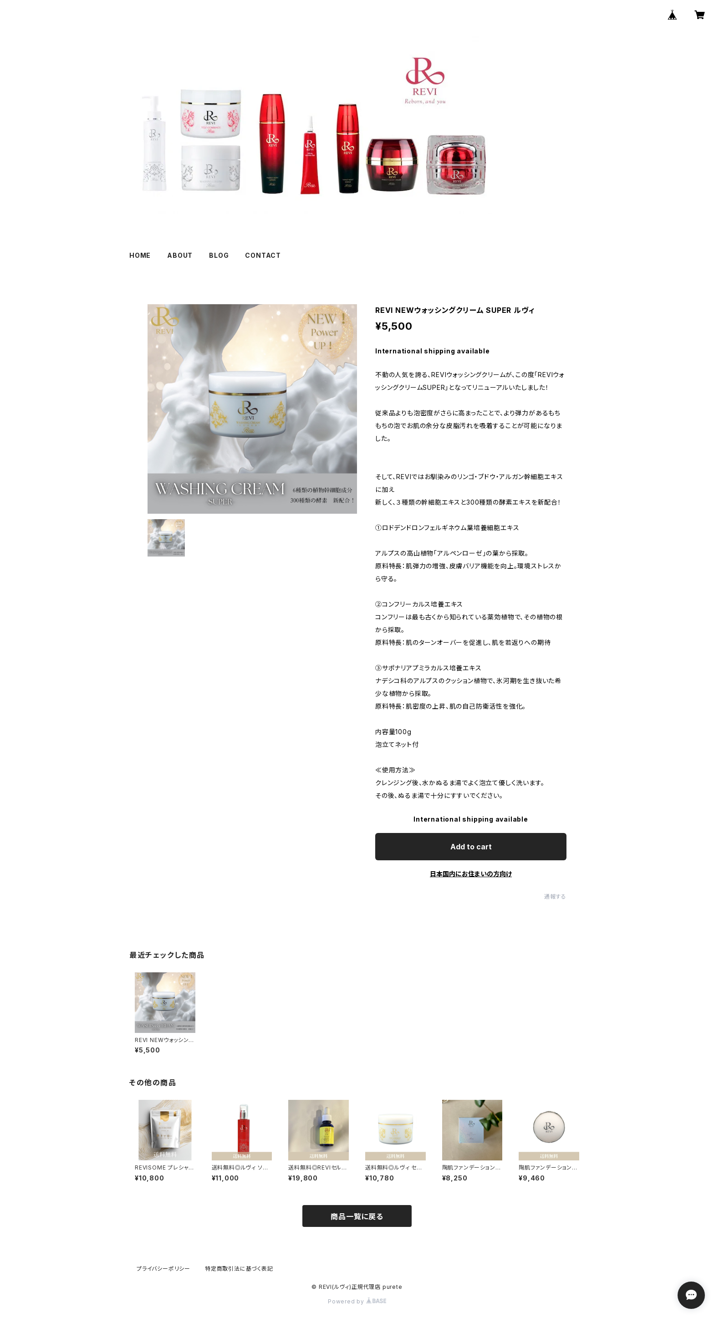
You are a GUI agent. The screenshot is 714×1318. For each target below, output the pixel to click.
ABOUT (180, 255)
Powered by (357, 1301)
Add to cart (471, 846)
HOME (140, 255)
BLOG (219, 255)
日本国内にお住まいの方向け (471, 874)
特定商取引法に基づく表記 (239, 1268)
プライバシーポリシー (163, 1268)
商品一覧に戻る (357, 1216)
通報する (555, 896)
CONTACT (263, 255)
